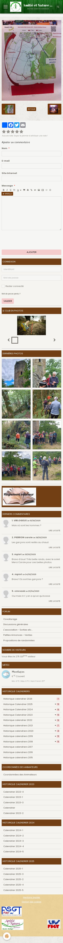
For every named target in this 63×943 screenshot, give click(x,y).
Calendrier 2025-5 (13, 890)
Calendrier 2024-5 (13, 851)
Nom (4, 148)
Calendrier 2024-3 (13, 841)
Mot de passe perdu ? (11, 294)
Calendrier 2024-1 (13, 830)
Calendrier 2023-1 (13, 797)
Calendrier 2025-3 (13, 874)
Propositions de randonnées (19, 640)
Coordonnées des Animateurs (20, 774)
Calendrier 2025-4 (13, 884)
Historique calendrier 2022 (31, 720)
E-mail (6, 160)
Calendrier (9, 807)
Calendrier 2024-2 (13, 835)
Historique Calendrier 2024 (31, 709)
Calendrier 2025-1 (13, 868)
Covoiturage (10, 619)
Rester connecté (13, 286)
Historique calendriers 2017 (18, 746)
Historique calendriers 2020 (31, 731)
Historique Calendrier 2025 (31, 704)
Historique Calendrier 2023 (31, 714)
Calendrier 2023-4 (13, 791)
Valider (8, 301)
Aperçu (7, 193)
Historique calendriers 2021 (31, 725)
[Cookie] (7, 936)
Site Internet (9, 173)
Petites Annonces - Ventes (17, 635)
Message (7, 185)
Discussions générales (15, 624)
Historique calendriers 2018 (31, 741)
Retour (31, 109)
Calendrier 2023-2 (13, 813)
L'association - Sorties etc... (18, 629)
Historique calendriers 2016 (18, 752)
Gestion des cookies (31, 902)
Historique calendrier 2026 (31, 698)
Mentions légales (31, 897)
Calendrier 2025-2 (13, 879)
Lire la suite (54, 530)
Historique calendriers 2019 (31, 736)
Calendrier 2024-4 (13, 846)
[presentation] (27, 239)
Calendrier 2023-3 (13, 802)
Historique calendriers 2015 (18, 757)
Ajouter (31, 252)
